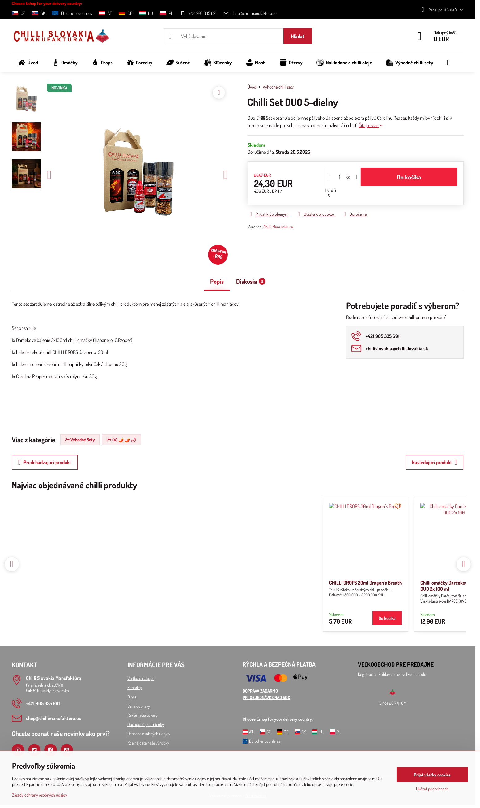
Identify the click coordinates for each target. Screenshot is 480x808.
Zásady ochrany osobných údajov (39, 794)
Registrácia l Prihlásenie (377, 674)
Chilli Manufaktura (278, 226)
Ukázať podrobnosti (432, 788)
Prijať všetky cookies (432, 774)
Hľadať (297, 36)
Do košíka (409, 177)
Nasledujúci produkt (434, 462)
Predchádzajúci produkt (44, 462)
